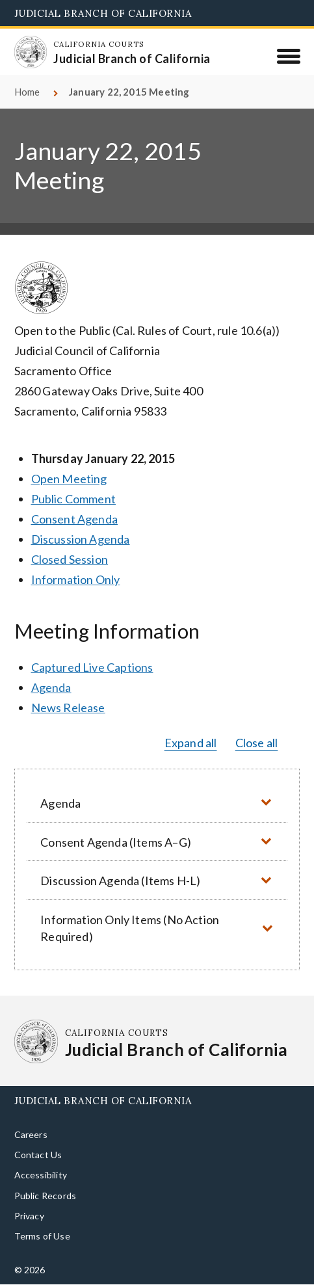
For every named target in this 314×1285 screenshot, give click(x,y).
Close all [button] (256, 742)
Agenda (51, 687)
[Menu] (288, 56)
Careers (30, 1134)
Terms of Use (42, 1235)
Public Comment (73, 499)
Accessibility (40, 1174)
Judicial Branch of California (103, 13)
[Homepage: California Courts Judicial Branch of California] (30, 52)
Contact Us (38, 1154)
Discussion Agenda (80, 539)
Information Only (75, 579)
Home (27, 92)
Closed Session (70, 559)
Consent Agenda (74, 519)
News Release (68, 707)
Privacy (29, 1215)
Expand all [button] (190, 742)
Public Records (45, 1195)
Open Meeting (69, 478)
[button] (157, 803)
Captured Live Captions (92, 667)
